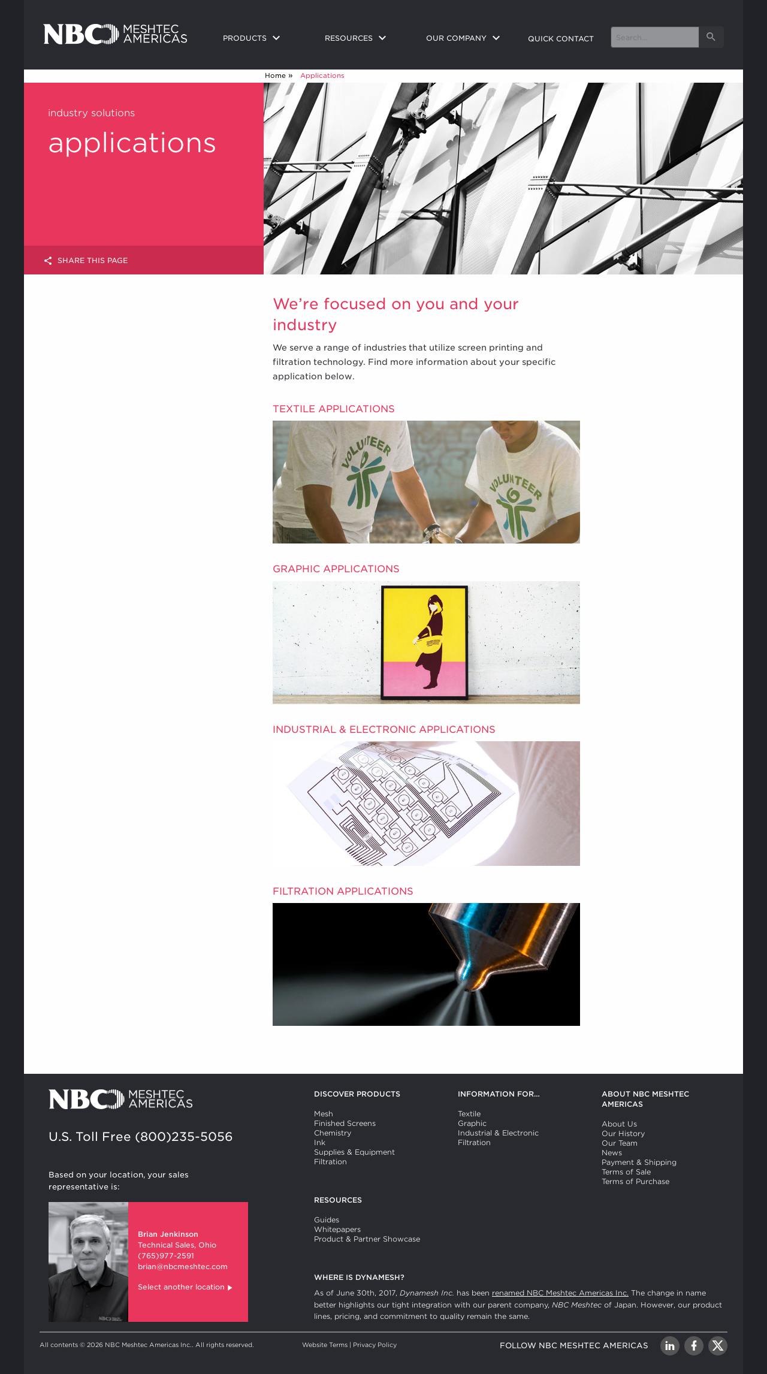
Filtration (330, 1161)
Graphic (472, 1123)
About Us (619, 1123)
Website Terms (325, 1344)
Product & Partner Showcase (367, 1238)
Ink (319, 1142)
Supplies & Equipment (354, 1151)
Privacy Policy (375, 1344)
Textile (469, 1113)
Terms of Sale (626, 1171)
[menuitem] (264, 39)
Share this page (85, 261)
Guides (326, 1219)
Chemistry (332, 1132)
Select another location (186, 1288)
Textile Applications (334, 409)
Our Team (620, 1143)
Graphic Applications (336, 569)
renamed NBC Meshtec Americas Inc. (560, 1292)
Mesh (323, 1113)
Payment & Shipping (639, 1162)
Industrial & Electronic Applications (384, 729)
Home (275, 75)
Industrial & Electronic (498, 1132)
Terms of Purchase (635, 1181)
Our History (623, 1133)
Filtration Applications (343, 891)
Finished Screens (345, 1123)
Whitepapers (337, 1229)
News (612, 1152)
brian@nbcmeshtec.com (183, 1266)
